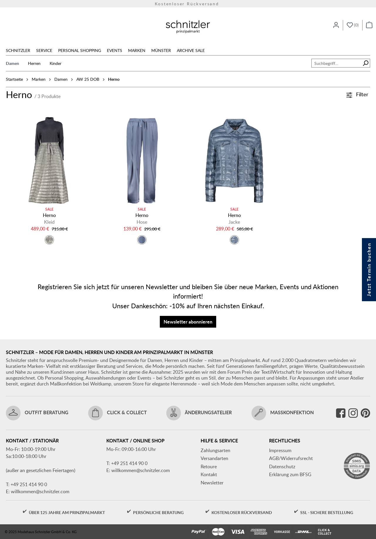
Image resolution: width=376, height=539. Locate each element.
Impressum (280, 450)
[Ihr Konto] (336, 25)
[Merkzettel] (352, 25)
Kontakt (209, 474)
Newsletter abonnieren (188, 321)
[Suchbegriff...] (336, 63)
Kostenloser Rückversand (188, 3)
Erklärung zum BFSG (290, 474)
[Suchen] (365, 63)
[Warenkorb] (369, 25)
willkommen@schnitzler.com (40, 491)
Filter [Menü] (357, 94)
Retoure (209, 466)
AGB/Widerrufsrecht (291, 458)
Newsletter (212, 482)
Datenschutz (282, 466)
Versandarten (214, 458)
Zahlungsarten (215, 450)
